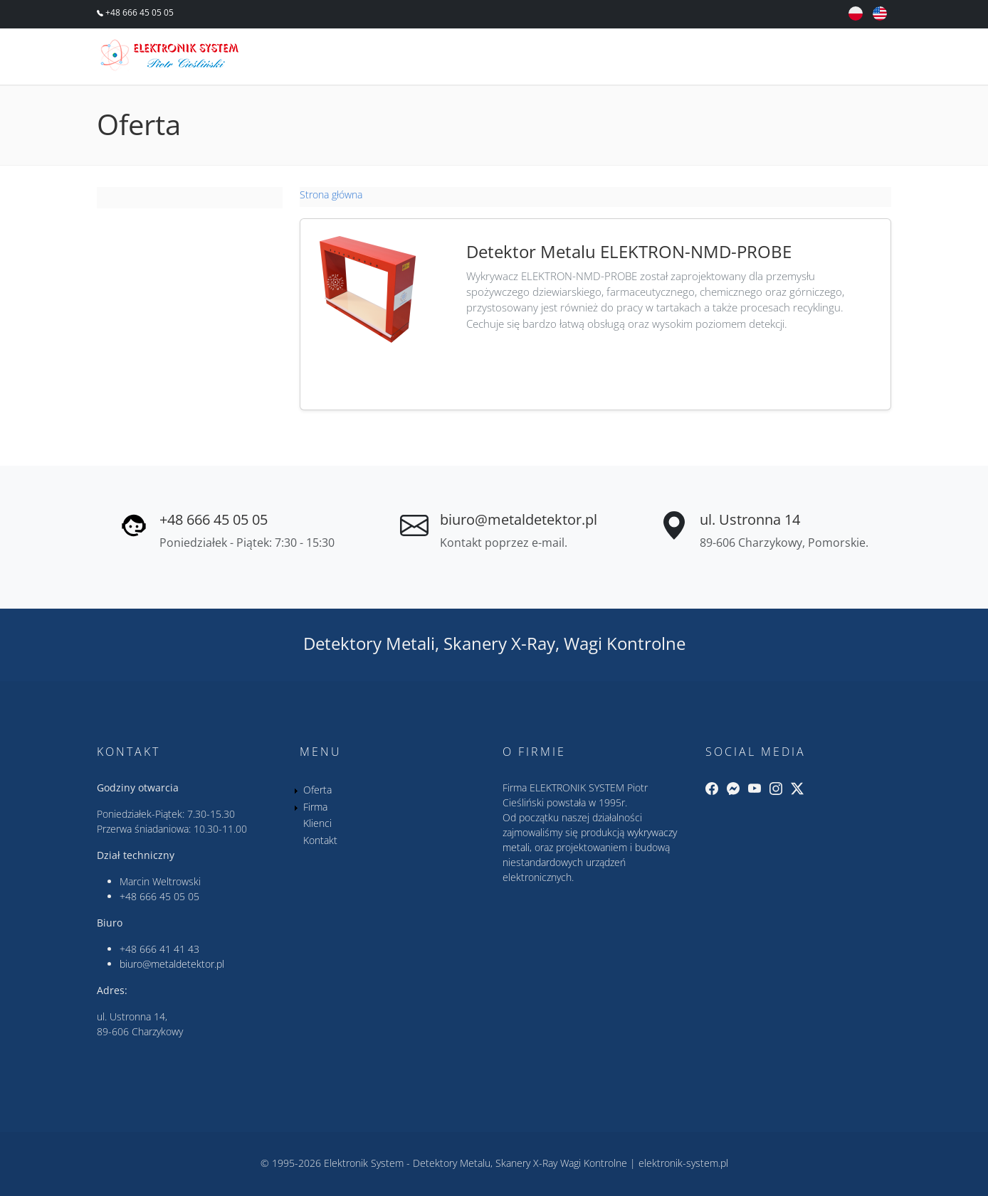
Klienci (772, 58)
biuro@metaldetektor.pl (518, 519)
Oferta (635, 58)
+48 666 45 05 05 (138, 12)
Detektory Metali (369, 643)
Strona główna (331, 194)
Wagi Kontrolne (624, 643)
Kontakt (850, 58)
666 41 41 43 (169, 949)
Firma (703, 58)
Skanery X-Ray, (501, 643)
